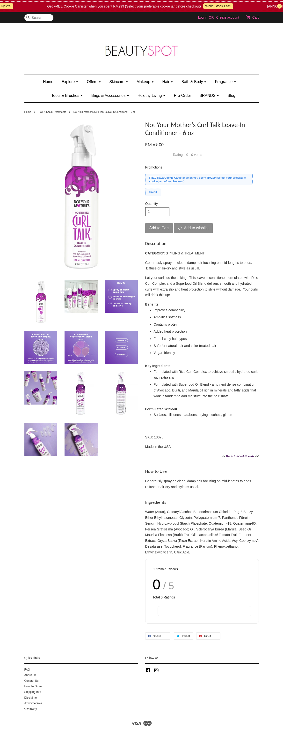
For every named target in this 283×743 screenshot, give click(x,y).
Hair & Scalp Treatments (52, 111)
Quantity (151, 204)
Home (48, 82)
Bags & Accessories (110, 95)
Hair (167, 82)
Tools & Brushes (67, 95)
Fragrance (225, 82)
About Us (30, 675)
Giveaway (30, 709)
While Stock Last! (223, 6)
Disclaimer (31, 697)
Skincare (118, 82)
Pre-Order (182, 95)
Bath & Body (194, 82)
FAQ (27, 669)
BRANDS (209, 95)
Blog (231, 95)
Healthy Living (152, 95)
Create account (227, 17)
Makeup (145, 82)
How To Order (33, 686)
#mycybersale (33, 703)
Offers (94, 82)
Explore (70, 82)
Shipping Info (32, 692)
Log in (202, 17)
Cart (255, 17)
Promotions (153, 167)
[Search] (38, 17)
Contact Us (31, 680)
